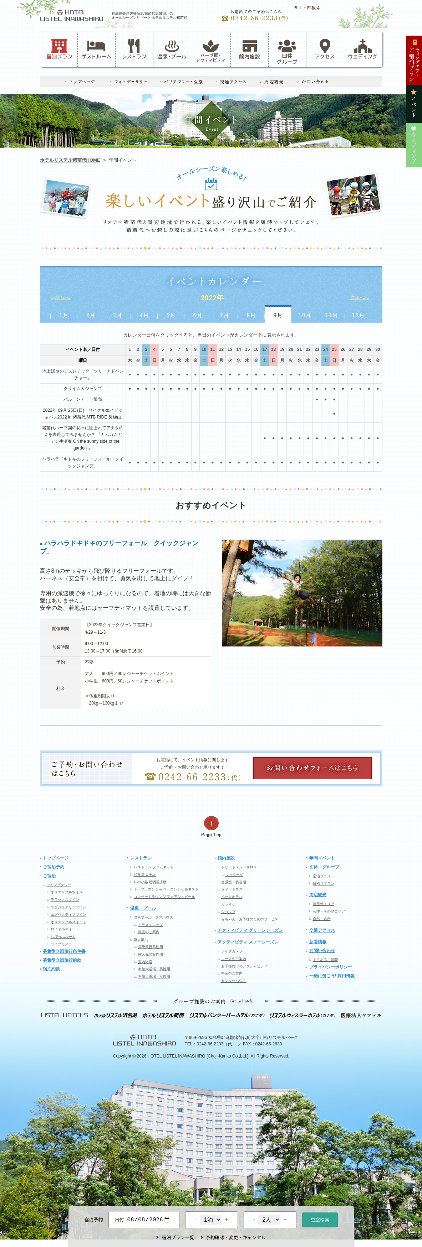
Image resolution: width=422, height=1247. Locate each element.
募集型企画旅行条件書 (64, 951)
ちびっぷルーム (63, 937)
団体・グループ (324, 866)
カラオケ (228, 904)
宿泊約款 (51, 968)
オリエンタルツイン (67, 892)
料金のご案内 (232, 973)
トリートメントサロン (239, 867)
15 (247, 349)
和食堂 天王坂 (145, 875)
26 (343, 349)
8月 (251, 314)
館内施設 (249, 49)
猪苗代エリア (323, 904)
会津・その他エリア (329, 911)
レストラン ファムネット (154, 867)
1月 (63, 314)
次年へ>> (360, 297)
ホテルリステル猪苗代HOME (70, 160)
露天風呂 (141, 939)
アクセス (325, 49)
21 (299, 349)
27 (351, 349)
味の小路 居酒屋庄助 (150, 882)
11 (212, 349)
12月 (358, 314)
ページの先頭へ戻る (211, 826)
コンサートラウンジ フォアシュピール (164, 897)
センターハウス (233, 981)
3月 (117, 314)
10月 (304, 314)
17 (264, 349)
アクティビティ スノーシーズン (248, 942)
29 (369, 349)
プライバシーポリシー (330, 967)
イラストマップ (150, 925)
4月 (144, 314)
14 (238, 349)
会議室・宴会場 (233, 882)
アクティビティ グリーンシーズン (250, 930)
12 (221, 349)
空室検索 (320, 1219)
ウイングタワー (58, 885)
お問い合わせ (322, 950)
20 (291, 349)
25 (334, 349)
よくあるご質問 (325, 960)
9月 (278, 314)
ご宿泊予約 (53, 866)
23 (317, 349)
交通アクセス (322, 930)
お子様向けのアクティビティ (244, 966)
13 (230, 349)
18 (273, 349)
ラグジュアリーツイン (68, 907)
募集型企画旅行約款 (62, 960)
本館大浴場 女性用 (154, 976)
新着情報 (317, 941)
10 (204, 349)
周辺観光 (317, 894)
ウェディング (363, 49)
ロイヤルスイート (65, 929)
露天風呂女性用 (150, 954)
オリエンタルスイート (68, 922)
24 (325, 349)
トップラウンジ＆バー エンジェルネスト (166, 889)
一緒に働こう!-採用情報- (332, 975)
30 (377, 349)
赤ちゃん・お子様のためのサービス (249, 919)
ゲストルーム (97, 49)
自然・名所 (322, 919)
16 (256, 349)
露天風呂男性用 (150, 947)
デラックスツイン (65, 900)
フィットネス (232, 889)
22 (308, 349)
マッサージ (234, 875)
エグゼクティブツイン (68, 914)
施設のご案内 (148, 932)
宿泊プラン (59, 49)
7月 (224, 314)
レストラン (134, 49)
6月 (197, 314)
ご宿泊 (49, 875)
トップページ (55, 858)
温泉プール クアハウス (153, 917)
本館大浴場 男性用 (154, 969)
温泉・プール (172, 49)
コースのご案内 (233, 959)
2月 (90, 314)
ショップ (228, 912)
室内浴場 (145, 962)
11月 (331, 314)
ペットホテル (232, 897)
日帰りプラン (323, 883)
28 (360, 349)
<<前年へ (60, 297)
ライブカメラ (61, 944)
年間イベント (322, 858)
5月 (171, 314)
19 (282, 349)
